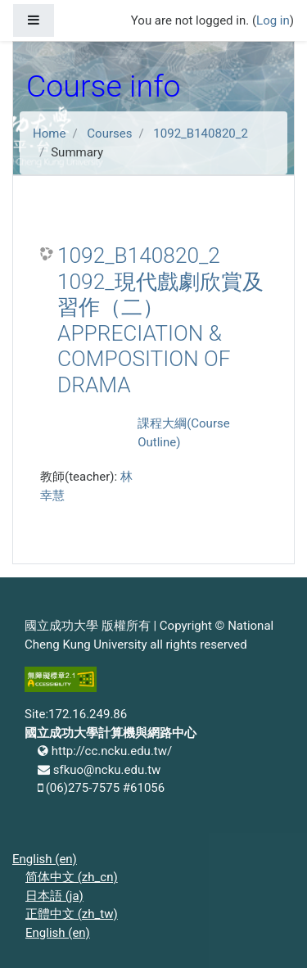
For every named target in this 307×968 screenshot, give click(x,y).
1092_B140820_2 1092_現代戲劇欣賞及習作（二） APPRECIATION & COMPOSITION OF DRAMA (160, 320)
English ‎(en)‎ (44, 859)
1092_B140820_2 (200, 133)
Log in (273, 20)
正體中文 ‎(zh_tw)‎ (71, 914)
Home (49, 133)
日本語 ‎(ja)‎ (54, 896)
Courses (109, 133)
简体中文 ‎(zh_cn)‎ (71, 877)
